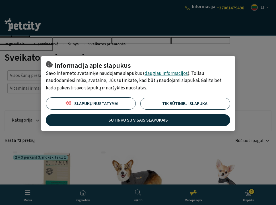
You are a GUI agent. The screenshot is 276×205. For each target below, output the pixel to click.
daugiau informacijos (166, 73)
